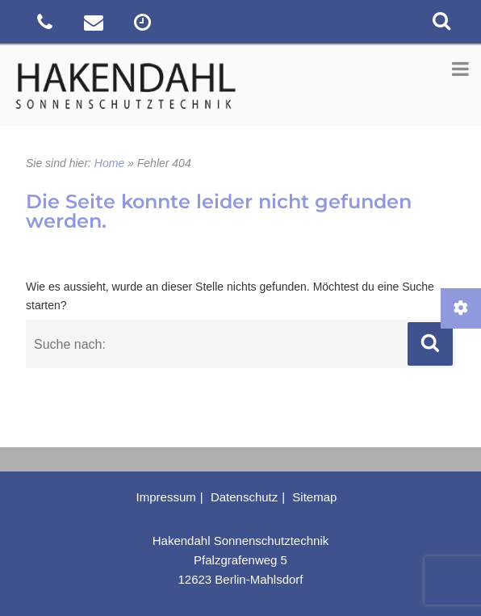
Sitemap (314, 497)
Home (109, 163)
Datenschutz (244, 497)
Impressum (166, 497)
